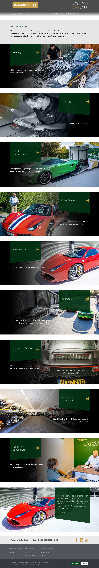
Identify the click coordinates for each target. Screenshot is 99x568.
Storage (13, 14)
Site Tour (76, 14)
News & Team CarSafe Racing (54, 14)
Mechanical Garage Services (23, 349)
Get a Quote (21, 5)
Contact (68, 14)
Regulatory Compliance (19, 448)
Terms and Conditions (47, 548)
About (11, 559)
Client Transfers (69, 200)
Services (20, 14)
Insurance (66, 298)
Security (29, 14)
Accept (84, 563)
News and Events (30, 548)
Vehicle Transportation (20, 152)
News (26, 552)
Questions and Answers (47, 552)
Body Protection (21, 249)
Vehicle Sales (38, 14)
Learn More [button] (75, 563)
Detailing (66, 101)
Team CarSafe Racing (31, 555)
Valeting (17, 52)
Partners (43, 559)
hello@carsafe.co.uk (48, 540)
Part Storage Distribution (67, 399)
